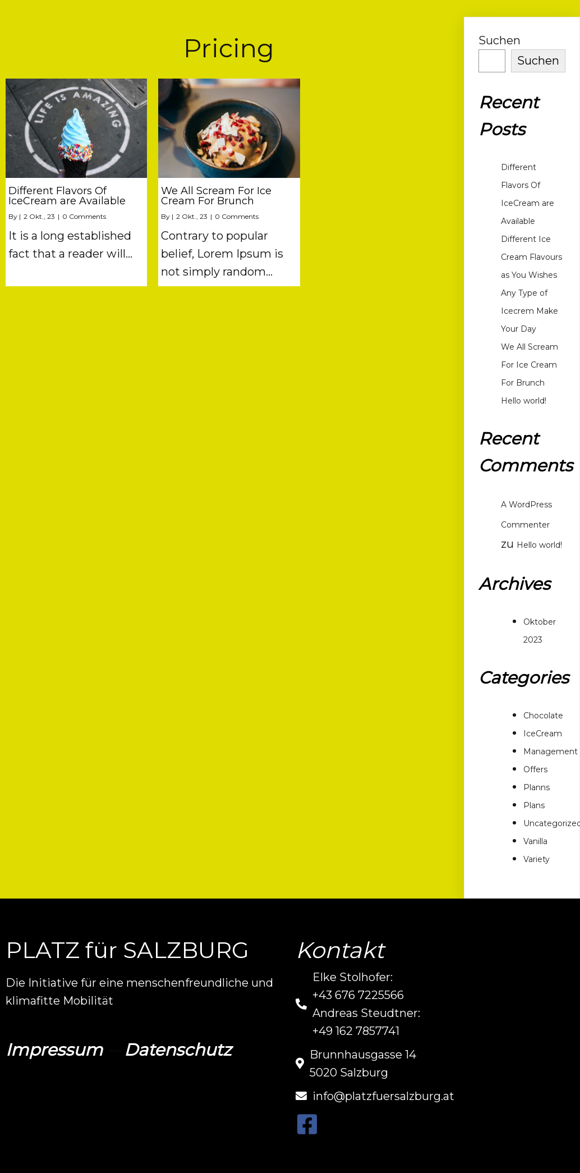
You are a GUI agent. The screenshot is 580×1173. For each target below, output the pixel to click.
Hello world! (523, 401)
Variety (536, 859)
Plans (534, 805)
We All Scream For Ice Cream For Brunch (529, 365)
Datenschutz (177, 1049)
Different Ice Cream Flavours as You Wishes (531, 257)
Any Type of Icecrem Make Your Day (529, 311)
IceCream (542, 733)
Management (550, 751)
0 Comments (84, 216)
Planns (536, 787)
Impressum (54, 1049)
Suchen (499, 40)
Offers (535, 769)
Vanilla (535, 841)
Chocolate (543, 716)
